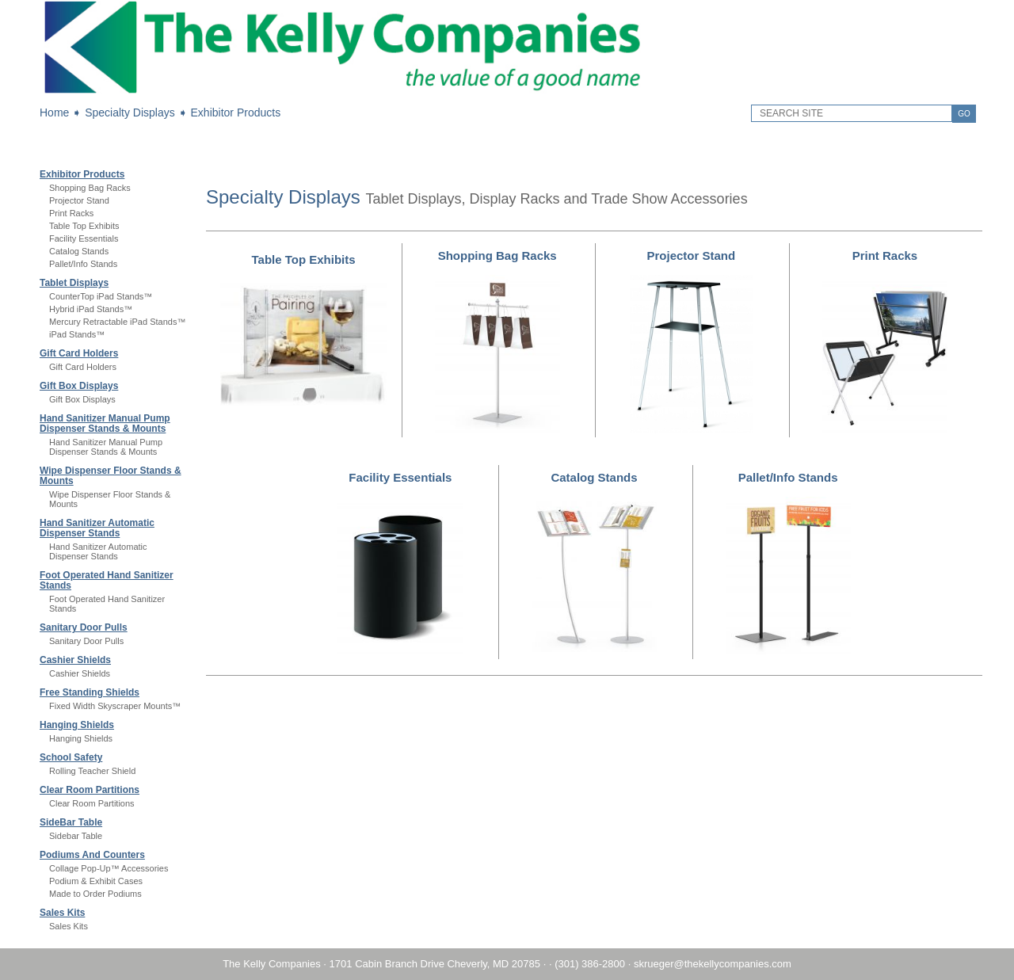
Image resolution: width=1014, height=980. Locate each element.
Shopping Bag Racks (90, 188)
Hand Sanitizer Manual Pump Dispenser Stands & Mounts (105, 423)
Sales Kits (62, 912)
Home (54, 112)
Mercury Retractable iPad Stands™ (117, 321)
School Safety (71, 757)
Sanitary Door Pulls (84, 627)
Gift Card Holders (79, 353)
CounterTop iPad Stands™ (100, 296)
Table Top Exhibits (84, 226)
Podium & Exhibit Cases (96, 881)
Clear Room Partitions (89, 789)
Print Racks (71, 213)
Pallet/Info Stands (83, 264)
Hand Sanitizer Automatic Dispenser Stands (97, 528)
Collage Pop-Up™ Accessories (108, 868)
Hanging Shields (77, 724)
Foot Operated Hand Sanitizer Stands (106, 580)
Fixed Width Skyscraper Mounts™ (115, 706)
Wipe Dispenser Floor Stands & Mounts (110, 475)
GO (964, 113)
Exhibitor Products (236, 112)
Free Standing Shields (89, 692)
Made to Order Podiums (95, 893)
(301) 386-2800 (590, 964)
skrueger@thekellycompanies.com (712, 964)
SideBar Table (71, 822)
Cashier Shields (75, 659)
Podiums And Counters (92, 854)
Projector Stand (79, 200)
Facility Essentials (83, 238)
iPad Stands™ (77, 334)
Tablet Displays (74, 282)
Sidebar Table (75, 836)
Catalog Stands (79, 251)
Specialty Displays (130, 112)
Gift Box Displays (79, 385)
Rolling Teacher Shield (92, 771)
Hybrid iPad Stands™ (90, 309)
